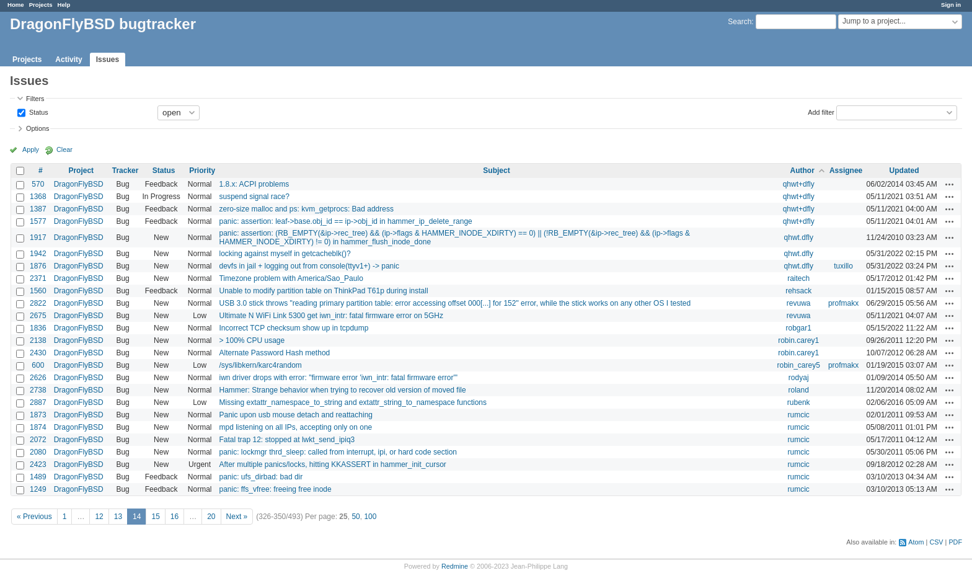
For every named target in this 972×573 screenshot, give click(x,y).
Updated (904, 170)
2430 (38, 353)
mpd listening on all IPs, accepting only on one (295, 427)
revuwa (799, 303)
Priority (202, 170)
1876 (38, 266)
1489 (38, 477)
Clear (64, 149)
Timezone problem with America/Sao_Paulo (291, 278)
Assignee (845, 170)
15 (155, 516)
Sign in (951, 4)
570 (38, 184)
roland (799, 390)
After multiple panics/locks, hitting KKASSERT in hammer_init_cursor (332, 464)
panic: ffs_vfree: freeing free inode (275, 489)
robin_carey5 (798, 365)
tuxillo (843, 266)
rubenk (798, 402)
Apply (30, 149)
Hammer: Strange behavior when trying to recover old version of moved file (342, 390)
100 (370, 516)
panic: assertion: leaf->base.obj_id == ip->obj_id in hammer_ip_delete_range (345, 221)
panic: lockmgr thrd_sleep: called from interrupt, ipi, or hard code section (338, 452)
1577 (38, 221)
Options (37, 128)
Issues (107, 59)
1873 (38, 415)
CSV (936, 542)
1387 (38, 209)
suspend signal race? (254, 196)
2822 (38, 303)
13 (118, 516)
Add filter (821, 111)
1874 (38, 427)
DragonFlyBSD (79, 184)
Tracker (125, 170)
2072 (38, 439)
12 (99, 516)
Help (64, 4)
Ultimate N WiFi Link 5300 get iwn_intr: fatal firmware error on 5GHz (331, 315)
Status (37, 111)
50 (355, 516)
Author (802, 170)
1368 (38, 196)
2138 (38, 340)
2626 (38, 377)
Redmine (454, 566)
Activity (68, 59)
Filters (35, 98)
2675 (38, 315)
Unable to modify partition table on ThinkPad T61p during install (323, 290)
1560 (38, 290)
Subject (496, 170)
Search (739, 21)
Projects (41, 4)
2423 (38, 464)
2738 (38, 390)
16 (174, 516)
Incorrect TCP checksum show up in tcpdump (293, 328)
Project (81, 170)
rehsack (798, 290)
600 (38, 365)
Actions (950, 184)
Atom (916, 542)
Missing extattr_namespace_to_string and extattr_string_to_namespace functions (353, 402)
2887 (38, 402)
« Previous (34, 516)
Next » (237, 516)
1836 (38, 328)
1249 (38, 489)
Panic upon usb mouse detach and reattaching (296, 415)
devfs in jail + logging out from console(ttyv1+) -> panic (309, 266)
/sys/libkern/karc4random (260, 365)
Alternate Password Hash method (274, 353)
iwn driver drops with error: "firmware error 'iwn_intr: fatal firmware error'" (338, 377)
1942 (38, 253)
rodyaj (799, 377)
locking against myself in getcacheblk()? (284, 253)
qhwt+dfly (799, 184)
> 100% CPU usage (252, 340)
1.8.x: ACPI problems (254, 184)
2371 (38, 278)
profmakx (843, 303)
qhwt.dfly (798, 237)
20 (211, 516)
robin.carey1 (798, 340)
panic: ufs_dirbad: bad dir (261, 477)
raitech (798, 278)
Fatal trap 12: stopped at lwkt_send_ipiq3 (287, 439)
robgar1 (798, 328)
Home (15, 4)
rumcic (799, 415)
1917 (38, 237)
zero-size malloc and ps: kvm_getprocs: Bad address (306, 209)
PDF (955, 542)
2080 (38, 452)
